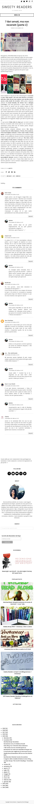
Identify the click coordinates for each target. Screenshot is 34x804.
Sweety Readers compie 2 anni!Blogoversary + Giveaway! (18, 673)
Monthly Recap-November (11, 742)
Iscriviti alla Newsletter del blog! (11, 536)
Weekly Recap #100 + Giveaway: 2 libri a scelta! (17, 627)
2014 (3, 783)
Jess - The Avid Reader (11, 353)
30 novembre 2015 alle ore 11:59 (16, 222)
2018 (3, 730)
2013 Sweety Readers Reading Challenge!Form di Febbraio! (17, 697)
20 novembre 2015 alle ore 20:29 (12, 322)
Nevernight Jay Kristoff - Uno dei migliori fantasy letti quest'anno (17, 572)
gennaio (6, 781)
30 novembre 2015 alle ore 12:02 (16, 341)
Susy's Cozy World (10, 384)
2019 (3, 728)
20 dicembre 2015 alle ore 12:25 (12, 418)
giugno (6, 772)
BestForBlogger (25, 802)
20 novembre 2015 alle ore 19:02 (12, 284)
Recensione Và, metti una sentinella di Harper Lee (18, 749)
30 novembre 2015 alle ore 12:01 (16, 305)
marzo (5, 778)
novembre (7, 740)
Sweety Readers (17, 7)
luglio (5, 770)
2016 (3, 734)
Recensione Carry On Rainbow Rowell (14, 744)
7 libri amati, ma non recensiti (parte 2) (15, 747)
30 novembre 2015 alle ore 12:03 (16, 370)
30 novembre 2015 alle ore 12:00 (16, 267)
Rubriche (18, 176)
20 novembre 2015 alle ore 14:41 (12, 194)
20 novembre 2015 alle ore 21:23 (12, 355)
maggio (6, 774)
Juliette (11, 220)
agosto (6, 768)
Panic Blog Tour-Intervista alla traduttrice (16, 745)
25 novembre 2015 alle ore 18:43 (12, 385)
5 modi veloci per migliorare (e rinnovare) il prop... (18, 751)
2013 (3, 785)
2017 (3, 732)
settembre (7, 766)
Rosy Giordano (9, 320)
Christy (7, 416)
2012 (3, 787)
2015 (3, 736)
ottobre (6, 764)
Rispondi (31, 216)
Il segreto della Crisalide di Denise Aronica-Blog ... (18, 759)
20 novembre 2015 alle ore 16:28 (12, 237)
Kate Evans (8, 192)
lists (14, 176)
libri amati (9, 176)
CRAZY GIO (8, 236)
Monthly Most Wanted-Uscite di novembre (16, 757)
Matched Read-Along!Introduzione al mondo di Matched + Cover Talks (17, 603)
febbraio (6, 780)
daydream (8, 282)
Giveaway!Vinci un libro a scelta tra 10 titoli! (17, 649)
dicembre (6, 738)
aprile (5, 776)
